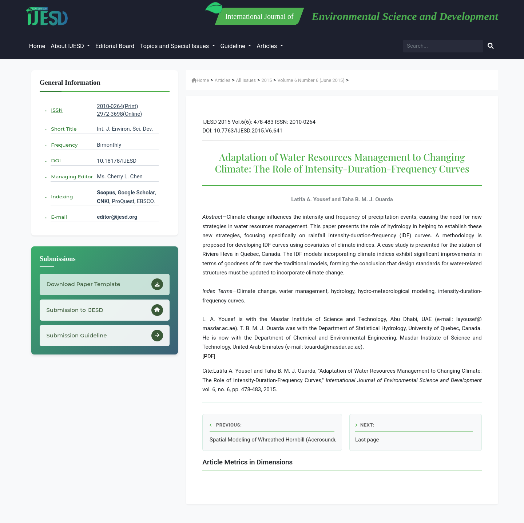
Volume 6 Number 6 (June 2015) (310, 80)
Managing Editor (72, 176)
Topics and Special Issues (175, 46)
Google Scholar (136, 192)
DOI (56, 160)
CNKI (103, 201)
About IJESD (68, 46)
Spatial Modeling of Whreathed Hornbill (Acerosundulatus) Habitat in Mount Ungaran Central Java (273, 439)
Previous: (226, 425)
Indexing (62, 196)
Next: (364, 425)
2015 (266, 80)
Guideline (234, 46)
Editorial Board (114, 46)
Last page (367, 439)
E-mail (59, 217)
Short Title (63, 129)
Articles (267, 46)
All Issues (246, 80)
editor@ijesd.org (117, 217)
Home (37, 46)
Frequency (64, 145)
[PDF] (208, 356)
